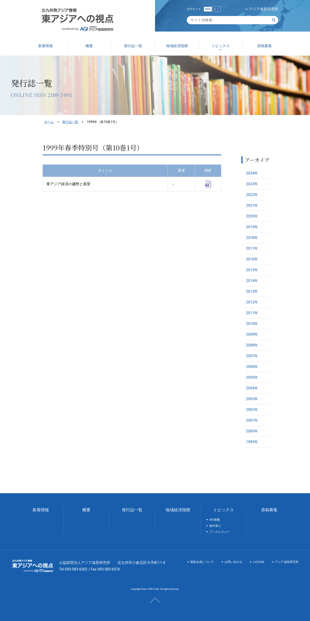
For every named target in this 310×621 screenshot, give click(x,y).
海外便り (215, 525)
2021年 (252, 205)
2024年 (252, 173)
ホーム (49, 122)
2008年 (252, 345)
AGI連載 (214, 519)
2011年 (252, 313)
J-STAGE (258, 562)
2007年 (252, 356)
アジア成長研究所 (263, 9)
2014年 (252, 280)
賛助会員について (202, 562)
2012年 (252, 302)
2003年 (252, 399)
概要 (86, 509)
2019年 (252, 227)
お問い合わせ (233, 562)
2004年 (252, 388)
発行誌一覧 (70, 122)
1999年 (252, 442)
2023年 (252, 184)
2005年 (252, 377)
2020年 (252, 216)
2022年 (252, 195)
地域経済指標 (178, 509)
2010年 (252, 323)
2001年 (252, 420)
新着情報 (40, 509)
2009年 (252, 334)
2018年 (252, 238)
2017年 (252, 248)
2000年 (252, 431)
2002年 (252, 409)
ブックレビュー (219, 531)
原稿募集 (269, 509)
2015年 (252, 270)
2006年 (252, 366)
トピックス (223, 509)
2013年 (252, 291)
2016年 (252, 259)
